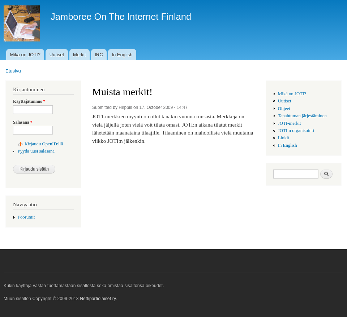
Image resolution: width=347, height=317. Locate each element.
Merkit (79, 54)
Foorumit (26, 217)
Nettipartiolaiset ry (98, 298)
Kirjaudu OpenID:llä (44, 143)
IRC (99, 54)
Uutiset (57, 54)
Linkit (283, 137)
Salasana (23, 122)
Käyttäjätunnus (29, 101)
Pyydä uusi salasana (36, 151)
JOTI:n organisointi (296, 130)
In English (122, 54)
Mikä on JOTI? (25, 54)
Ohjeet (284, 108)
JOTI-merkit (289, 123)
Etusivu (13, 71)
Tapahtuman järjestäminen (302, 115)
